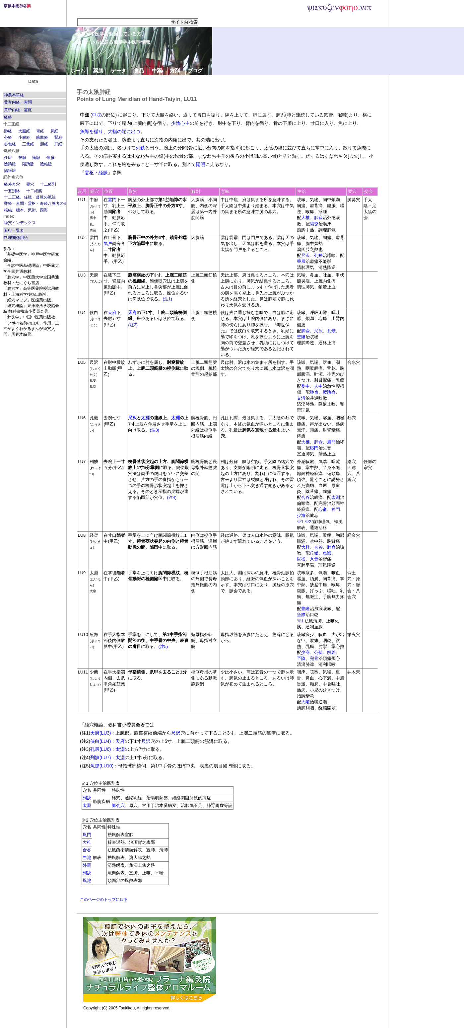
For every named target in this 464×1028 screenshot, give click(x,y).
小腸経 (24, 137)
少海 (301, 515)
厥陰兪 (329, 392)
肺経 (8, 131)
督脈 (22, 157)
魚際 (327, 553)
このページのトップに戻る (104, 899)
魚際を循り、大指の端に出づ (110, 131)
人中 (318, 386)
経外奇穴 (12, 184)
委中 (305, 386)
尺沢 (305, 255)
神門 (335, 509)
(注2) (133, 324)
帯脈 (50, 157)
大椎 (305, 217)
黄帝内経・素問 (18, 102)
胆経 (44, 144)
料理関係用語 (16, 237)
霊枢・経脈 (96, 172)
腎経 (58, 137)
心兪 (322, 509)
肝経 (58, 144)
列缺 (140, 147)
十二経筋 (34, 191)
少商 (305, 652)
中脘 (96, 115)
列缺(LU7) (100, 757)
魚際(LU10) (101, 765)
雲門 (112, 199)
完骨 (314, 658)
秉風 (301, 261)
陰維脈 (46, 164)
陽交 (314, 223)
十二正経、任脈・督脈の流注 (30, 197)
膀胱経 (42, 137)
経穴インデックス (20, 222)
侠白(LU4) (100, 741)
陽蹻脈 (28, 164)
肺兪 (318, 217)
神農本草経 (14, 95)
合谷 (305, 497)
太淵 (145, 417)
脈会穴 (118, 805)
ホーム (77, 70)
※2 (308, 521)
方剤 (175, 70)
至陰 (301, 658)
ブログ (195, 70)
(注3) (154, 430)
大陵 (305, 701)
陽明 (200, 164)
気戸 (107, 243)
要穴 (30, 184)
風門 (331, 441)
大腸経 (24, 131)
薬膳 (98, 70)
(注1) (167, 298)
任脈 (8, 157)
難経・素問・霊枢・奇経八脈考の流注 (38, 203)
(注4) (171, 497)
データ (118, 70)
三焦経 (28, 144)
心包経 (10, 144)
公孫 (318, 652)
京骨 (314, 559)
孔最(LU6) (100, 749)
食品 (139, 70)
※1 (300, 521)
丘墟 (314, 553)
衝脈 (36, 157)
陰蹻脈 (10, 164)
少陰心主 (180, 123)
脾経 (54, 131)
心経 (8, 137)
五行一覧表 (14, 230)
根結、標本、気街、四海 (26, 210)
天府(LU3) (100, 733)
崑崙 (301, 559)
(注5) (163, 646)
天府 (112, 312)
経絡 (8, 117)
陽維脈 (10, 170)
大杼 (305, 547)
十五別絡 (12, 191)
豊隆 (301, 336)
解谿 (331, 652)
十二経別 (48, 184)
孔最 (331, 330)
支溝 (301, 398)
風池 (87, 880)
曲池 (87, 857)
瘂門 (314, 447)
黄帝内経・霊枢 (18, 110)
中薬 (157, 70)
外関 (87, 865)
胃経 (40, 131)
